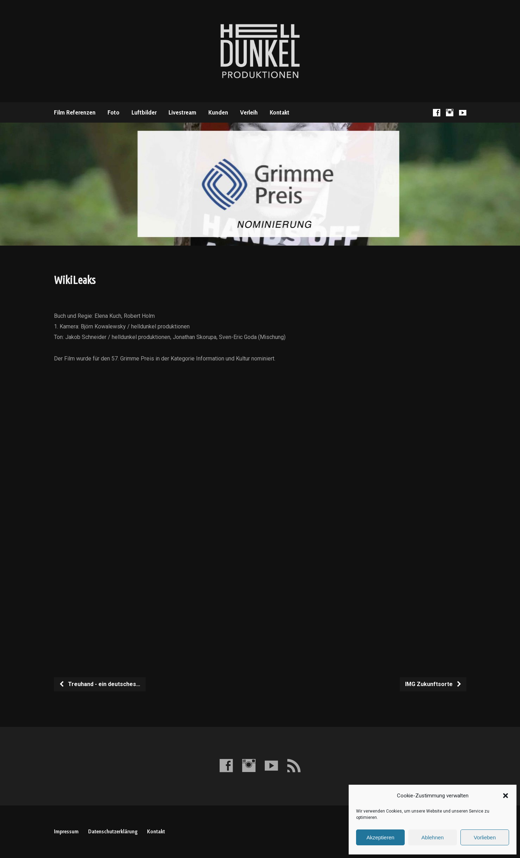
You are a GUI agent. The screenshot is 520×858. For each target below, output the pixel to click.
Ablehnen (432, 837)
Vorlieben (485, 837)
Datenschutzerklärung (112, 831)
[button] (505, 795)
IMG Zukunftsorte (433, 684)
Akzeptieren (380, 837)
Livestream (182, 112)
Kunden (218, 112)
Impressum (66, 831)
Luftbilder (144, 112)
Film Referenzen (75, 112)
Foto (114, 112)
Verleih (249, 112)
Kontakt (279, 112)
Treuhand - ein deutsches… (99, 684)
